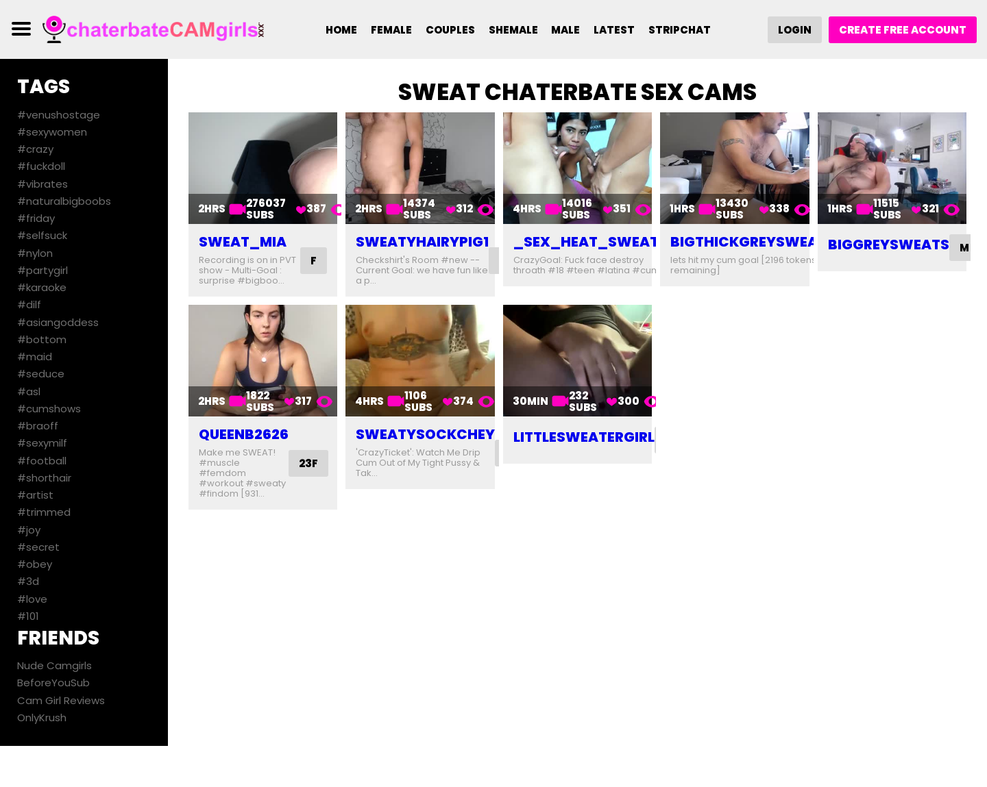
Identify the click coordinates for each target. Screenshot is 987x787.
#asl (28, 391)
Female (391, 30)
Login (795, 30)
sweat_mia (243, 241)
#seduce (40, 373)
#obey (34, 564)
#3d (28, 581)
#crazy (35, 149)
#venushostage (58, 115)
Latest (614, 30)
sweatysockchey (425, 434)
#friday (36, 218)
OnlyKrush (41, 717)
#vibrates (42, 184)
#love (32, 599)
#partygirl (42, 270)
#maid (34, 356)
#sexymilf (42, 443)
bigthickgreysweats (753, 241)
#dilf (29, 304)
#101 (28, 616)
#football (41, 460)
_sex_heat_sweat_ (591, 241)
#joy (28, 530)
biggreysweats (888, 244)
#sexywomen (52, 132)
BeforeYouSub (53, 682)
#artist (35, 495)
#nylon (35, 253)
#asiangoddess (58, 322)
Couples (450, 30)
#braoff (37, 426)
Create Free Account (902, 30)
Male (566, 30)
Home (341, 30)
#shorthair (44, 478)
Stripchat (680, 30)
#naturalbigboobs (64, 201)
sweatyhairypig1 (422, 241)
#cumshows (49, 408)
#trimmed (44, 512)
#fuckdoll (41, 166)
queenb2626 (244, 434)
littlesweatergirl (584, 437)
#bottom (41, 339)
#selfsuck (42, 235)
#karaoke (41, 287)
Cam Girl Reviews (61, 700)
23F (308, 463)
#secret (38, 547)
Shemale (513, 30)
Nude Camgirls (54, 665)
